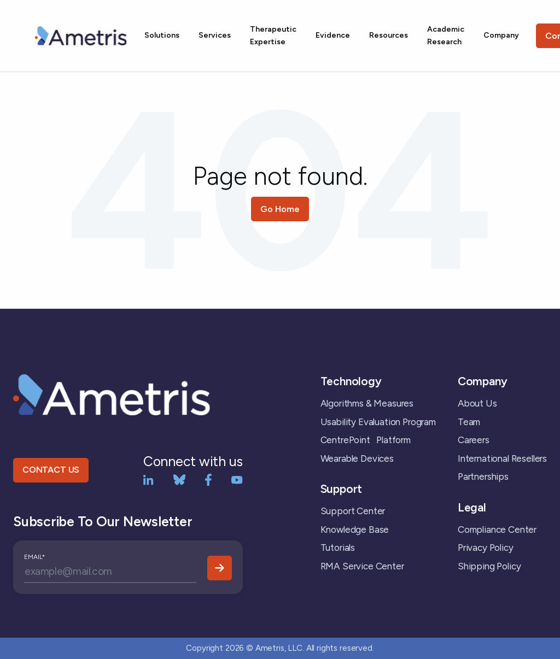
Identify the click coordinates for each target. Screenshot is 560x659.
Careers (473, 439)
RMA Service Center (362, 566)
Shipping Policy (489, 566)
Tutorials (337, 547)
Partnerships (483, 476)
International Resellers (502, 458)
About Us (477, 403)
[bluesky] (179, 478)
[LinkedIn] (148, 478)
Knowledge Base (354, 529)
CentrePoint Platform (365, 439)
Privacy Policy (486, 547)
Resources (388, 35)
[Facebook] (208, 478)
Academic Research (445, 35)
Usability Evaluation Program (378, 421)
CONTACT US (50, 469)
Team (469, 421)
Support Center (353, 510)
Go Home (280, 209)
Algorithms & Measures (366, 403)
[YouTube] (237, 478)
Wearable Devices (357, 458)
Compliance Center (497, 529)
